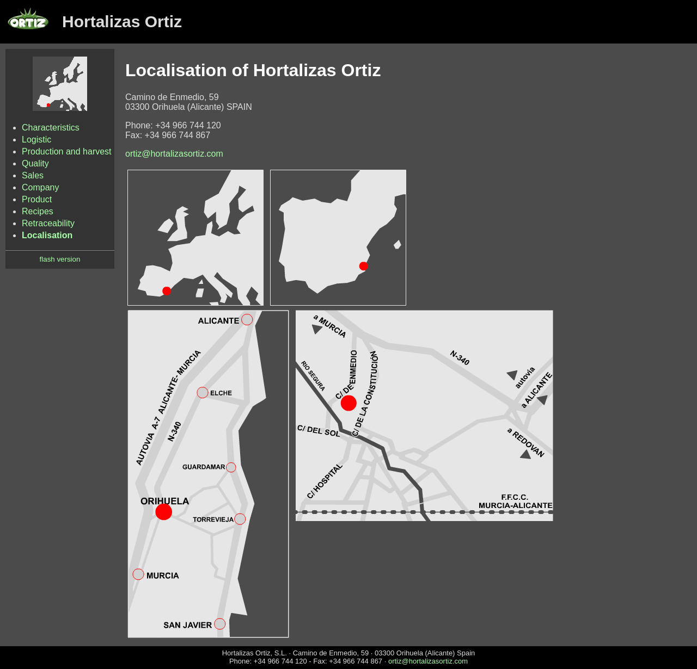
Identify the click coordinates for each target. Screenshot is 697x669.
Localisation (47, 235)
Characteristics (51, 127)
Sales (33, 175)
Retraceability (48, 223)
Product (37, 199)
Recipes (37, 211)
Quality (35, 163)
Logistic (36, 139)
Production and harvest (67, 151)
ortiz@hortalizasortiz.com (174, 153)
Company (40, 187)
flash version (60, 259)
